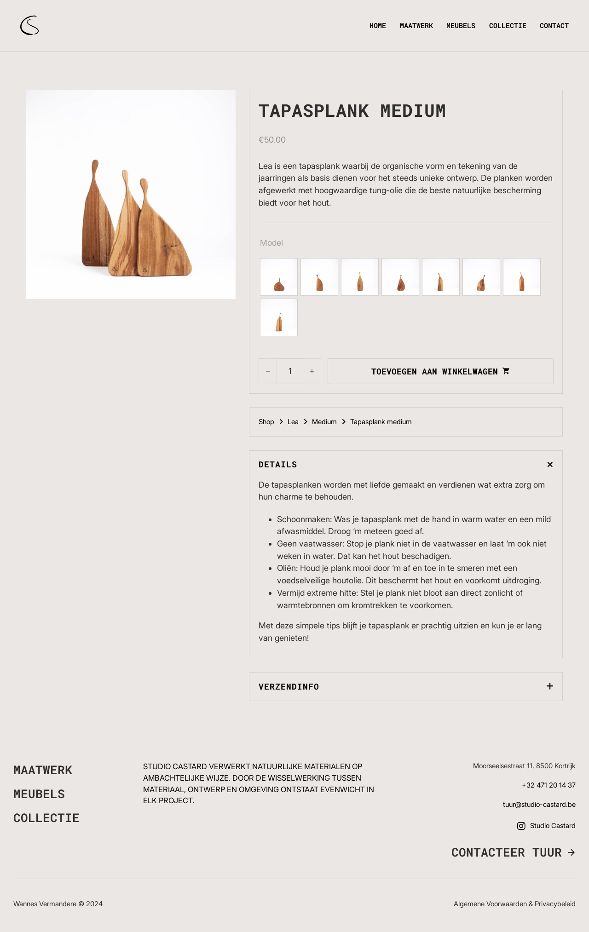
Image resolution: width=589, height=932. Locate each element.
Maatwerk (416, 25)
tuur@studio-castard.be (539, 804)
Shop (266, 422)
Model (271, 242)
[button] (406, 465)
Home (378, 25)
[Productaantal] (290, 371)
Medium (324, 422)
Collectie (507, 25)
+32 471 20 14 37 (549, 785)
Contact (554, 25)
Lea (293, 422)
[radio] (278, 277)
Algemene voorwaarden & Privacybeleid (515, 904)
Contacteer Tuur (506, 852)
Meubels (460, 25)
